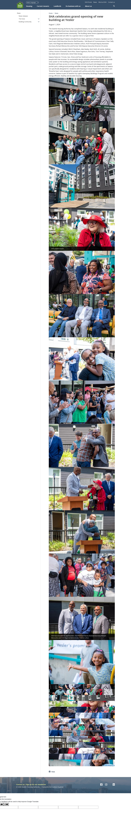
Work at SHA (102, 2)
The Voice (22, 19)
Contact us (111, 2)
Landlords (57, 6)
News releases (23, 16)
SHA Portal (88, 2)
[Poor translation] (6, 804)
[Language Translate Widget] (32, 2)
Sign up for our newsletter (36, 784)
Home (51, 13)
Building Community (25, 22)
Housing (29, 6)
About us (88, 6)
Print (53, 772)
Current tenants (43, 6)
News (95, 2)
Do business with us (73, 6)
